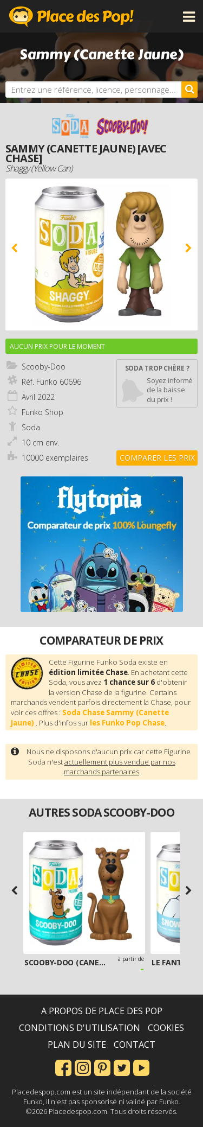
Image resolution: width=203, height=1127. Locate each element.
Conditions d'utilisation (79, 1028)
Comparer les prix (157, 458)
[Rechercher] (189, 89)
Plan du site (77, 1044)
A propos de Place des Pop (101, 1011)
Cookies (166, 1028)
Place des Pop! (71, 16)
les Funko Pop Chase (127, 723)
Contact (134, 1044)
